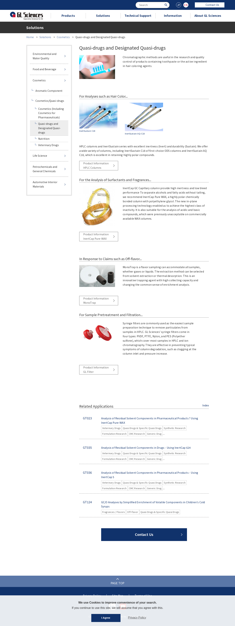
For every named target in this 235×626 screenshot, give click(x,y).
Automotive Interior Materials (45, 184)
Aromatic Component (48, 90)
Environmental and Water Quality (44, 56)
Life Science (40, 155)
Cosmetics (63, 37)
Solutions (103, 15)
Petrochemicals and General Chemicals (45, 169)
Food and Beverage (44, 69)
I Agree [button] (105, 617)
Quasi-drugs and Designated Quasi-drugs (49, 128)
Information (173, 15)
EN (186, 5)
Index (205, 405)
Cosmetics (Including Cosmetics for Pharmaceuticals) (51, 113)
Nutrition (43, 138)
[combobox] (152, 5)
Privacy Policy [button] (137, 617)
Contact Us (209, 5)
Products (68, 15)
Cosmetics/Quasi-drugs (49, 101)
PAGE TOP (117, 583)
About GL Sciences (207, 15)
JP (178, 5)
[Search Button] (166, 4)
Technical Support (138, 15)
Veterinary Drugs (48, 145)
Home (30, 37)
